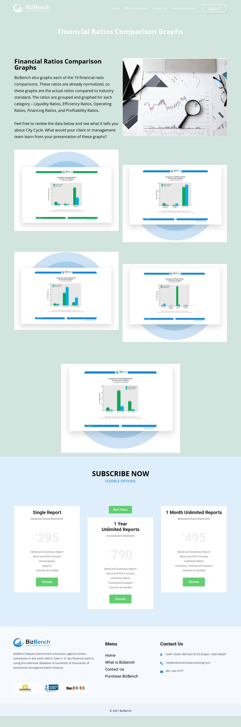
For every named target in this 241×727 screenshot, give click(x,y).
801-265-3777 (174, 671)
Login (213, 8)
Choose (47, 582)
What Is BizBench (136, 8)
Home (116, 8)
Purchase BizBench (185, 8)
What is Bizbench (120, 662)
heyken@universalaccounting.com (188, 662)
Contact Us (160, 8)
